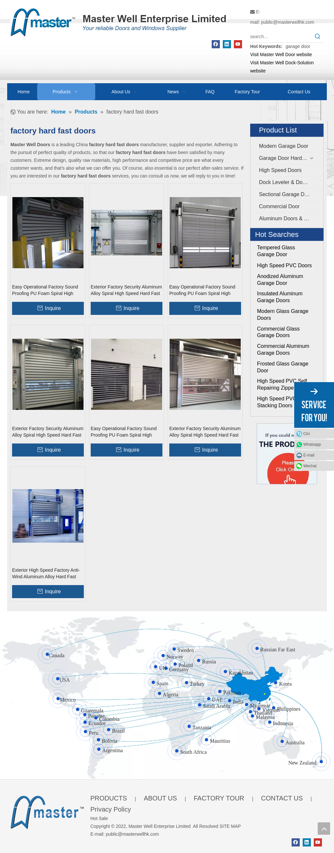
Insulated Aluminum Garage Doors (280, 297)
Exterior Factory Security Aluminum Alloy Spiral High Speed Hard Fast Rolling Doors (205, 432)
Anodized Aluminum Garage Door (280, 279)
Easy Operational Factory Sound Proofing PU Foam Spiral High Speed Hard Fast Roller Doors (202, 290)
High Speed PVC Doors (284, 265)
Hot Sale (99, 818)
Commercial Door (279, 206)
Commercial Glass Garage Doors (278, 332)
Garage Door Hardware (286, 158)
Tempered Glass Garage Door (276, 251)
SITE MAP (230, 826)
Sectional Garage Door (285, 194)
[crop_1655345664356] (47, 811)
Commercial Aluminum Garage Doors (283, 349)
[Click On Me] (287, 453)
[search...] (281, 36)
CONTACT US (282, 798)
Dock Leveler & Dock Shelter (289, 182)
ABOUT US (160, 798)
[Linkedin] (227, 44)
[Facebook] (216, 44)
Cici (306, 433)
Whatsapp (312, 444)
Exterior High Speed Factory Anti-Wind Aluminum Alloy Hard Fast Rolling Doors (46, 573)
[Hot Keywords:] (318, 36)
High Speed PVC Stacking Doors (276, 402)
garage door (298, 46)
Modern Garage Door (283, 146)
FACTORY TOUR (219, 798)
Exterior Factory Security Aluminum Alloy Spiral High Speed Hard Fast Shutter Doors (126, 290)
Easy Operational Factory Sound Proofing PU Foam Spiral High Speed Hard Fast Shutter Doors (45, 290)
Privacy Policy (110, 809)
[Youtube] (238, 44)
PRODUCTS (108, 798)
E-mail (308, 455)
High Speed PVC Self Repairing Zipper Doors (284, 384)
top (324, 828)
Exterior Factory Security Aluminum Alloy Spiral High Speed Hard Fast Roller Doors (48, 432)
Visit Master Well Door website (281, 54)
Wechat (309, 466)
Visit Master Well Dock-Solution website (282, 66)
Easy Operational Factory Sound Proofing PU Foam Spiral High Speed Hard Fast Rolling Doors (124, 432)
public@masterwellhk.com (287, 22)
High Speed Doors (280, 170)
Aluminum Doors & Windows (289, 218)
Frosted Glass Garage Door (282, 367)
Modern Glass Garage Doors (282, 314)
